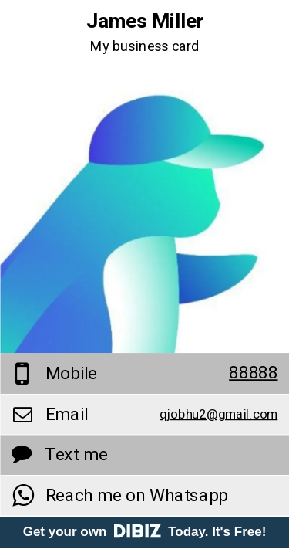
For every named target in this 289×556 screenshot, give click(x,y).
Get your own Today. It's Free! (145, 531)
